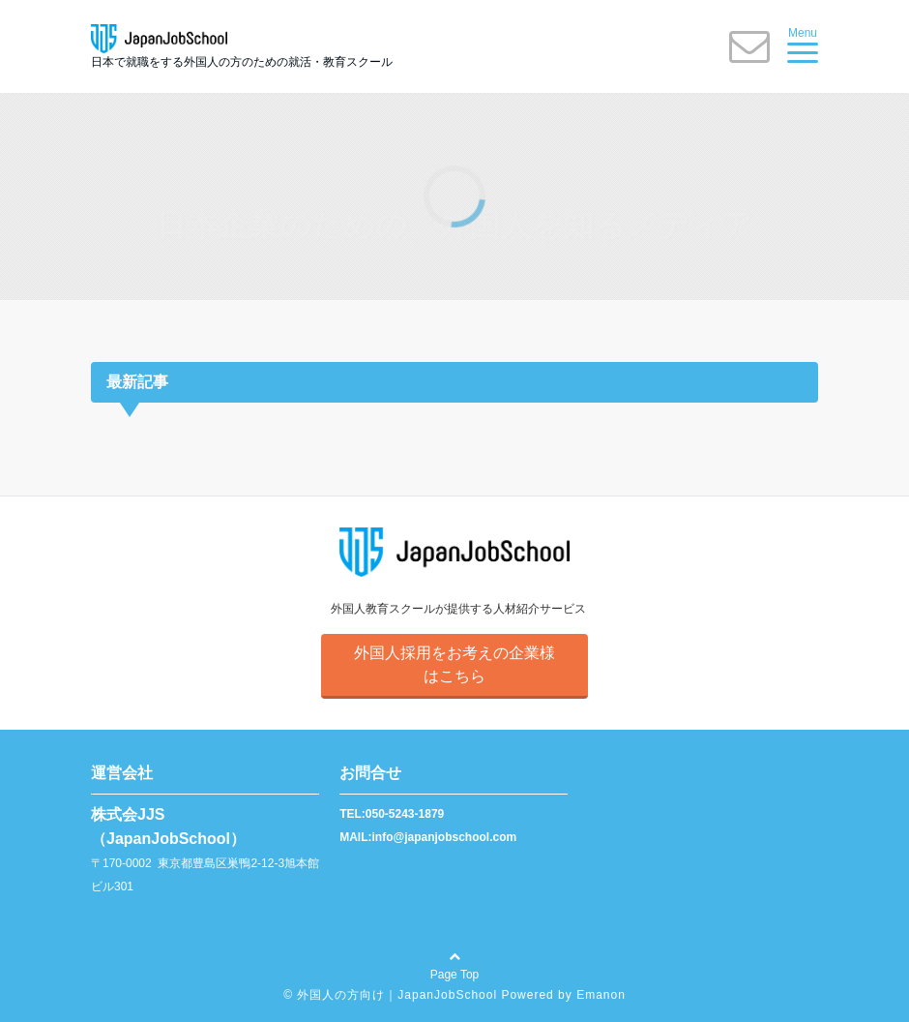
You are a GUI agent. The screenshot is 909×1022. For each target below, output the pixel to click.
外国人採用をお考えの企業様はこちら (454, 664)
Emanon (601, 995)
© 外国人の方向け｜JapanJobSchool (390, 995)
